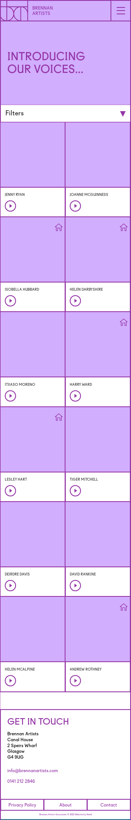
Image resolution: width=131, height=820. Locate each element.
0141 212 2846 (21, 781)
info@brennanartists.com (32, 770)
